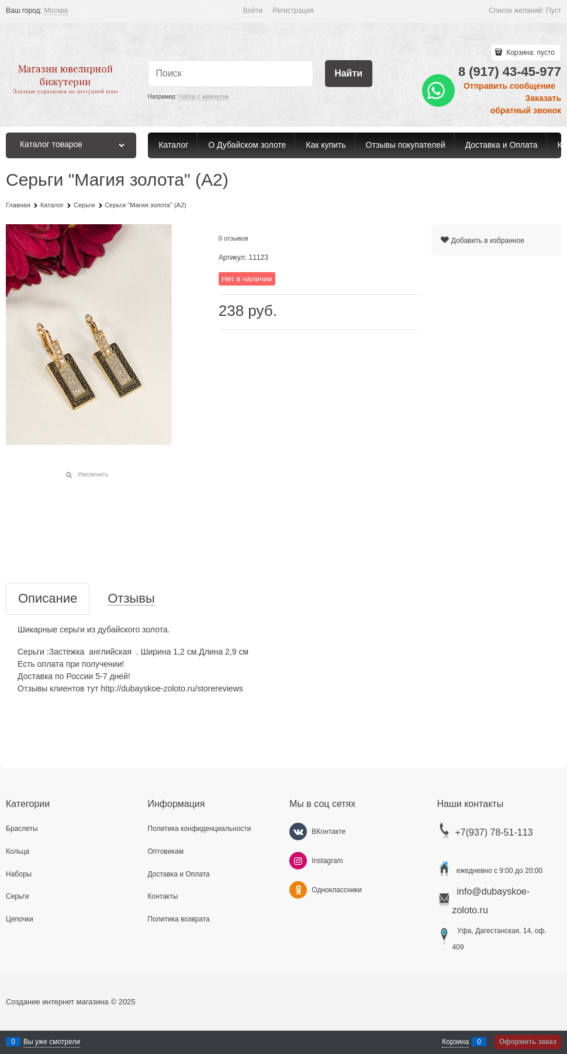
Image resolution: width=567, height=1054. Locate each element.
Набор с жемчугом (203, 96)
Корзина (455, 1041)
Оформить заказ (527, 1042)
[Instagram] (298, 860)
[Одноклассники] (298, 890)
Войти (253, 10)
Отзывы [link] (131, 599)
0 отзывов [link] (233, 238)
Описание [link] (47, 599)
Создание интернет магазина (57, 1001)
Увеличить (92, 474)
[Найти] (348, 74)
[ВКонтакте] (298, 831)
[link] (56, 10)
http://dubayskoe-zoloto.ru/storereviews (172, 688)
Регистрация (293, 10)
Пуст (553, 10)
